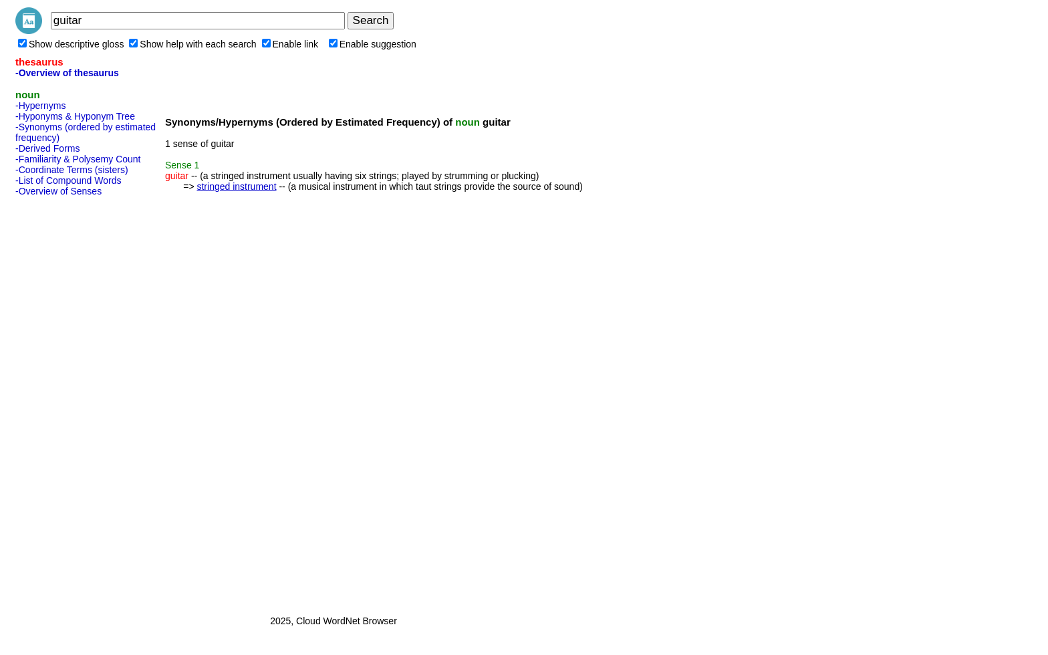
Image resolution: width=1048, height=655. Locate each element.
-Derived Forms (47, 148)
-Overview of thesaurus (67, 73)
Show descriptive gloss (71, 44)
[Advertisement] (68, 401)
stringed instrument (236, 186)
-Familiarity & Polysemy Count (78, 159)
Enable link (290, 44)
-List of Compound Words (68, 180)
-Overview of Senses (58, 191)
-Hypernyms (40, 105)
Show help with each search (192, 44)
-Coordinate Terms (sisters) (71, 169)
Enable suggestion (372, 44)
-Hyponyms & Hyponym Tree (75, 116)
